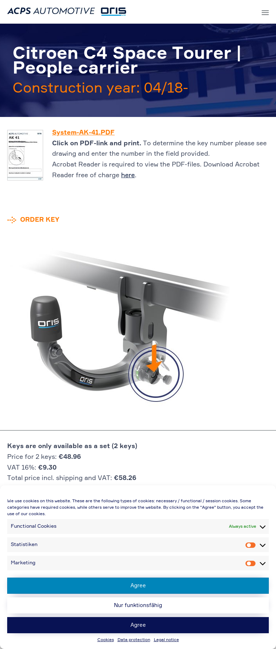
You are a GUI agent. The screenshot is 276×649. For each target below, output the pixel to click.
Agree (138, 585)
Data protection (134, 640)
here (128, 175)
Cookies (105, 640)
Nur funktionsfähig (138, 605)
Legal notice (166, 640)
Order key (39, 220)
